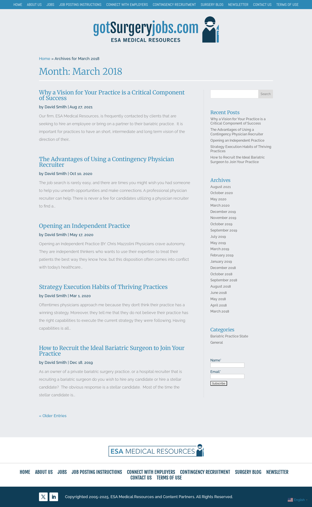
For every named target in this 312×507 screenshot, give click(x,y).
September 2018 (223, 280)
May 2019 (218, 243)
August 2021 (220, 187)
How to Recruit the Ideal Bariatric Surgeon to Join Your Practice (112, 350)
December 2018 (223, 268)
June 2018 (218, 293)
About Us (34, 4)
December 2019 (223, 212)
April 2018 (218, 305)
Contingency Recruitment (174, 4)
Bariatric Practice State (229, 336)
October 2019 (221, 224)
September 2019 (223, 231)
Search (265, 95)
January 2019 (221, 262)
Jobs (50, 4)
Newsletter (238, 4)
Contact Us (262, 4)
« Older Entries (53, 415)
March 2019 (219, 249)
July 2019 (218, 237)
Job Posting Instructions (80, 4)
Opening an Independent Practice (84, 226)
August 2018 (220, 287)
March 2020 (219, 206)
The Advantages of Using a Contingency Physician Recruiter (106, 162)
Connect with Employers (127, 4)
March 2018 (219, 311)
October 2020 (221, 193)
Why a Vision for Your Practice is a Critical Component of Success (112, 96)
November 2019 (223, 218)
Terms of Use (287, 4)
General (216, 342)
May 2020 (218, 200)
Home (17, 4)
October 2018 (221, 274)
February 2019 (221, 256)
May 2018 (218, 299)
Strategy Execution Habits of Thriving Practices (103, 287)
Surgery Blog (212, 4)
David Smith (56, 107)
